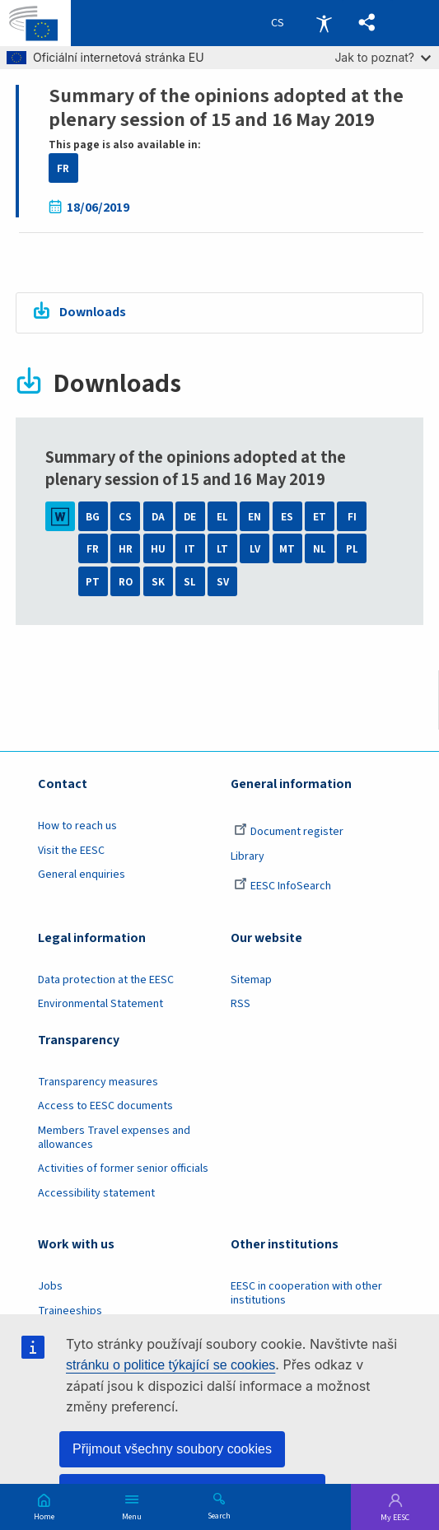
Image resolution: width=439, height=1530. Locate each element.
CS (125, 517)
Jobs (50, 1286)
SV (223, 582)
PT (93, 582)
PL (352, 549)
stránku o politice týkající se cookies (170, 1365)
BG (93, 517)
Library (247, 856)
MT (287, 549)
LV (255, 549)
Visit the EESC (71, 850)
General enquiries (81, 874)
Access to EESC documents (105, 1106)
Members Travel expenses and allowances (114, 1137)
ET (319, 517)
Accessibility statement (96, 1193)
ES (287, 517)
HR (126, 549)
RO (126, 582)
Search (219, 1515)
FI (352, 517)
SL (190, 582)
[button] (367, 23)
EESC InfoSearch (282, 886)
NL (319, 549)
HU (158, 549)
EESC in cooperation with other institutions (306, 1293)
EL (222, 517)
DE (190, 517)
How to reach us (77, 826)
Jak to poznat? (382, 57)
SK (158, 582)
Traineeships (70, 1311)
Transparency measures (98, 1082)
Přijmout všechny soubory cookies (172, 1449)
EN (254, 517)
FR (63, 168)
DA (158, 517)
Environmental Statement (100, 1004)
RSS (240, 1004)
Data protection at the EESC (106, 980)
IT (189, 549)
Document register (288, 831)
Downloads (92, 312)
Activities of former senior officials (123, 1168)
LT (222, 549)
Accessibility (324, 23)
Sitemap (251, 980)
